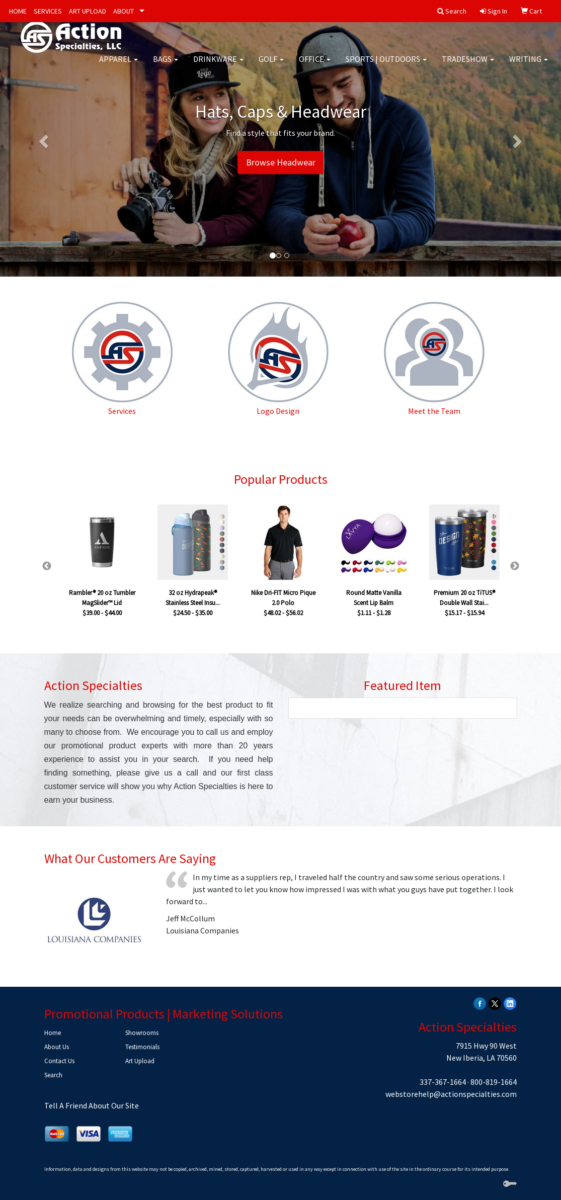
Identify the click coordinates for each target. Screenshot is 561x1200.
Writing (528, 65)
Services (122, 411)
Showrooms (141, 1032)
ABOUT (123, 11)
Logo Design (278, 411)
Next (515, 566)
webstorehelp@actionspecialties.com (451, 1094)
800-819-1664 (493, 1082)
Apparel (118, 65)
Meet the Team (434, 411)
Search (53, 1075)
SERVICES (48, 11)
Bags (165, 65)
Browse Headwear (280, 162)
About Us (56, 1047)
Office (315, 65)
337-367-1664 (443, 1082)
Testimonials (142, 1047)
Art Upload (139, 1061)
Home (52, 1032)
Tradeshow (468, 65)
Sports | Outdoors (386, 65)
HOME (18, 11)
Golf (271, 65)
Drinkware (218, 65)
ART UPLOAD (87, 11)
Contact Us (59, 1061)
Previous (47, 566)
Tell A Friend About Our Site (91, 1105)
